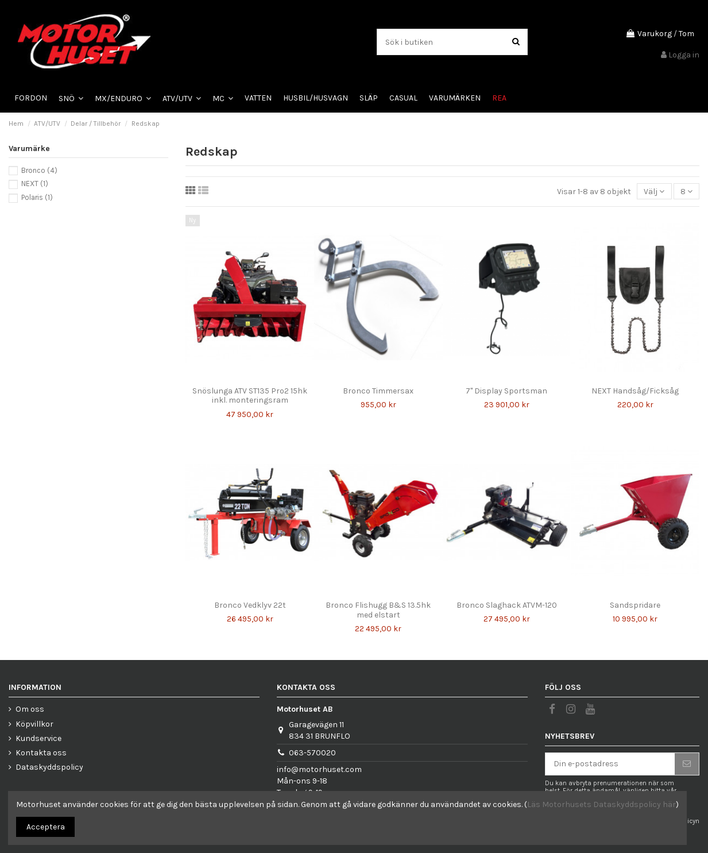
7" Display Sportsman (506, 391)
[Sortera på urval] (654, 191)
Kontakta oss (41, 753)
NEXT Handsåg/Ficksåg (635, 391)
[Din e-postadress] (610, 764)
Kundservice (38, 738)
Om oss (30, 709)
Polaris (37, 197)
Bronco (39, 170)
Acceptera (45, 827)
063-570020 (312, 753)
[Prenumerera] (687, 764)
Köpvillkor (34, 724)
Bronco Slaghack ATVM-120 (506, 605)
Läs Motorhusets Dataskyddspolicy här (601, 804)
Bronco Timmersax (378, 391)
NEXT (34, 183)
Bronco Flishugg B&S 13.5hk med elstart (378, 610)
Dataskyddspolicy (49, 767)
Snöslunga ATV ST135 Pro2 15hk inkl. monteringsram (249, 396)
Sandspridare (635, 605)
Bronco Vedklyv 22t (250, 605)
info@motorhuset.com (319, 769)
